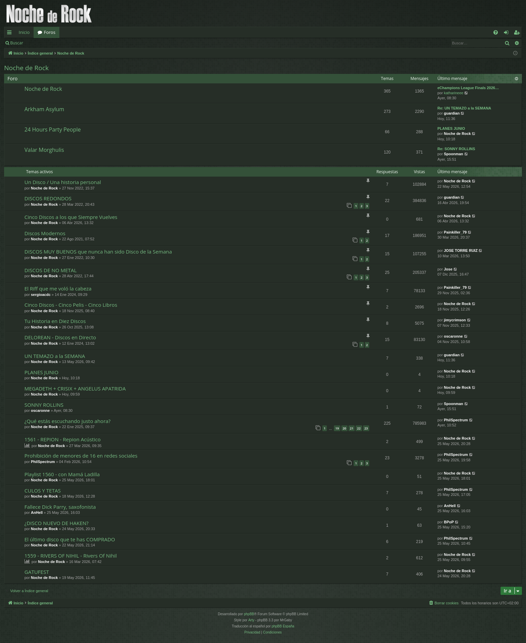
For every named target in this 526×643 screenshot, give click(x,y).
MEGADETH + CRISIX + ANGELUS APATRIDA (75, 388)
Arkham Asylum (44, 109)
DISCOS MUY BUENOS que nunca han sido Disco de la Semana (98, 251)
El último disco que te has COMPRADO (69, 539)
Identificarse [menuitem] (507, 33)
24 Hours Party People (52, 129)
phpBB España (282, 626)
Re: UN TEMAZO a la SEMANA (464, 108)
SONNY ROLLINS (43, 404)
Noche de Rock (26, 67)
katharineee (454, 93)
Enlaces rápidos (11, 33)
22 (358, 428)
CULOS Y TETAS (42, 490)
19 (337, 428)
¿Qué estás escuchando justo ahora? (67, 421)
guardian (451, 113)
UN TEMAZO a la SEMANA (54, 356)
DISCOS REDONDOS (48, 198)
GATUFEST (36, 571)
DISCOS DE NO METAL (50, 270)
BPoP (449, 522)
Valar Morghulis (44, 150)
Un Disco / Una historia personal (62, 182)
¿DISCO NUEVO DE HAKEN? (56, 523)
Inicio (24, 32)
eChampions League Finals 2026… (468, 88)
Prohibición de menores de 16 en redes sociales (80, 455)
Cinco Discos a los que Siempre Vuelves (70, 217)
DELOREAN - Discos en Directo (60, 337)
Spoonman (453, 154)
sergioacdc (41, 295)
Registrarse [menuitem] (518, 33)
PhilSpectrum (456, 420)
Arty (251, 620)
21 (351, 428)
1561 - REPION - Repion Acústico (62, 439)
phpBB (249, 614)
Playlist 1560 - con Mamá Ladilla (62, 474)
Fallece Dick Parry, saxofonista (60, 506)
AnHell (37, 512)
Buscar (16, 43)
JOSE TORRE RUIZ (460, 250)
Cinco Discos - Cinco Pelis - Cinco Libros (70, 304)
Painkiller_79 (455, 232)
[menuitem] (495, 32)
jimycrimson (455, 320)
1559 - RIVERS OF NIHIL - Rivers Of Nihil (70, 555)
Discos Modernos (44, 233)
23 (366, 428)
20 (344, 428)
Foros (49, 32)
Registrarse (77, 43)
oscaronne (453, 336)
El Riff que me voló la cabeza (58, 288)
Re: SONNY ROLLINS (456, 149)
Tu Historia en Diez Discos (55, 321)
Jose (448, 269)
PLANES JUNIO (451, 128)
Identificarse (44, 43)
